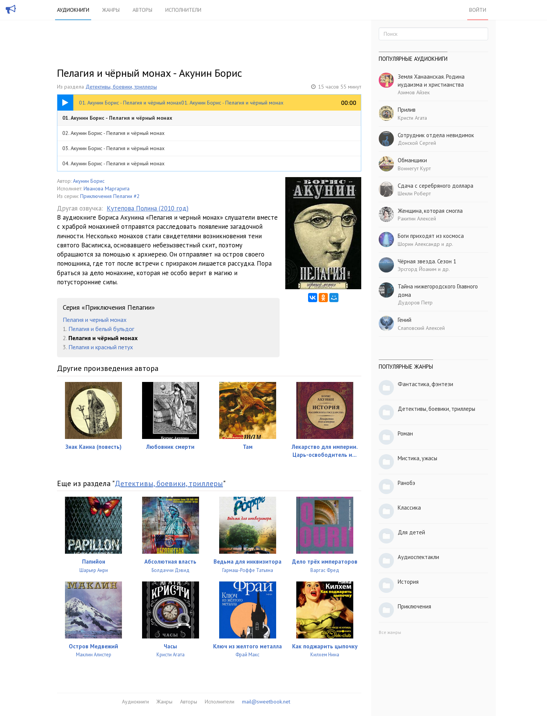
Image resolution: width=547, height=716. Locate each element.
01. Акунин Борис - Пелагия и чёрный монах (117, 117)
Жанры (111, 9)
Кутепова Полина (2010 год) (147, 208)
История (408, 581)
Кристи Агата (412, 117)
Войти (477, 9)
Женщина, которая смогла (430, 210)
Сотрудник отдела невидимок (436, 135)
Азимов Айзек (414, 92)
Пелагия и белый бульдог (101, 329)
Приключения (414, 606)
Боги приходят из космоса (431, 235)
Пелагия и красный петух (100, 347)
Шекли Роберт (414, 193)
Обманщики (412, 160)
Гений (404, 319)
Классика (409, 507)
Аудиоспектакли (418, 557)
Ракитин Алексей (417, 218)
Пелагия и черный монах (94, 319)
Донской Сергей (417, 142)
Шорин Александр (419, 244)
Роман (405, 433)
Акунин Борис (88, 180)
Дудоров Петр (415, 302)
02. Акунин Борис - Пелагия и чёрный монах (113, 133)
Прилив (407, 109)
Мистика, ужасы (417, 458)
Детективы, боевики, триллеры (121, 86)
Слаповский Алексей (421, 328)
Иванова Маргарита (107, 188)
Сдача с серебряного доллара (435, 185)
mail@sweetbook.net (266, 701)
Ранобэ (406, 482)
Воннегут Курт (414, 168)
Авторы (142, 9)
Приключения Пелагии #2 (110, 196)
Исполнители (183, 9)
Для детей (411, 532)
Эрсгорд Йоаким (417, 269)
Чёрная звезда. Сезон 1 (427, 261)
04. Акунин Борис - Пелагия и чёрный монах (113, 163)
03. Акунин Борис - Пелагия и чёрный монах (113, 148)
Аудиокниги (73, 9)
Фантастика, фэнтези (425, 384)
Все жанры (390, 632)
